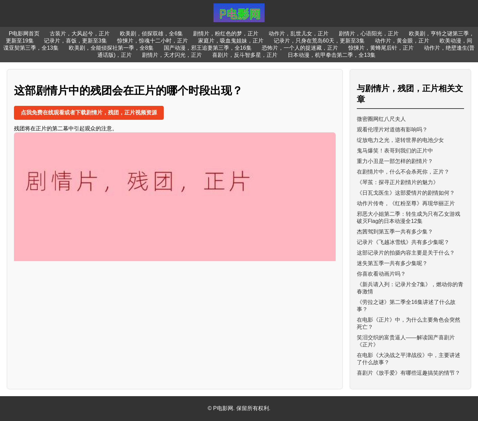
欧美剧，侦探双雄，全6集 (151, 33)
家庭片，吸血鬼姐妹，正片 (231, 41)
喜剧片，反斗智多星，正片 (244, 55)
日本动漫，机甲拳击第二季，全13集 (332, 55)
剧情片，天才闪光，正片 (172, 55)
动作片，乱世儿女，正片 (299, 33)
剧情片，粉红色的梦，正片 (225, 33)
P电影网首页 (24, 33)
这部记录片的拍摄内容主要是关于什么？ (406, 253)
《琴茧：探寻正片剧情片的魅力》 (398, 182)
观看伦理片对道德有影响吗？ (392, 129)
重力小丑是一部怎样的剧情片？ (395, 161)
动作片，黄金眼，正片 (402, 41)
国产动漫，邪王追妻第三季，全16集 (208, 48)
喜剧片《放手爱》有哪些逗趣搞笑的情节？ (408, 373)
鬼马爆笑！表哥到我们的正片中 (395, 150)
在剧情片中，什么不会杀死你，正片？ (403, 172)
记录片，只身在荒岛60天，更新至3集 (319, 41)
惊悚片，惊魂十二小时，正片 (152, 41)
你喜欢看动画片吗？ (381, 274)
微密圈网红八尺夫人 (381, 119)
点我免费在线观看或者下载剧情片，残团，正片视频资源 (89, 112)
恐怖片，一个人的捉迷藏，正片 (300, 48)
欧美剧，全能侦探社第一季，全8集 (111, 48)
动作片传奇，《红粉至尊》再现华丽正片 (406, 203)
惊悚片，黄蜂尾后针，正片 (381, 48)
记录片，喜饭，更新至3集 (75, 41)
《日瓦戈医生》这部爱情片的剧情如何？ (406, 193)
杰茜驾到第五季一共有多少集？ (395, 231)
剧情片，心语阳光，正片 (369, 33)
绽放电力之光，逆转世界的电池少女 (400, 140)
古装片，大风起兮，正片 (80, 33)
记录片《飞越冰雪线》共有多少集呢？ (403, 242)
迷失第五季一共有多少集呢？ (392, 263)
